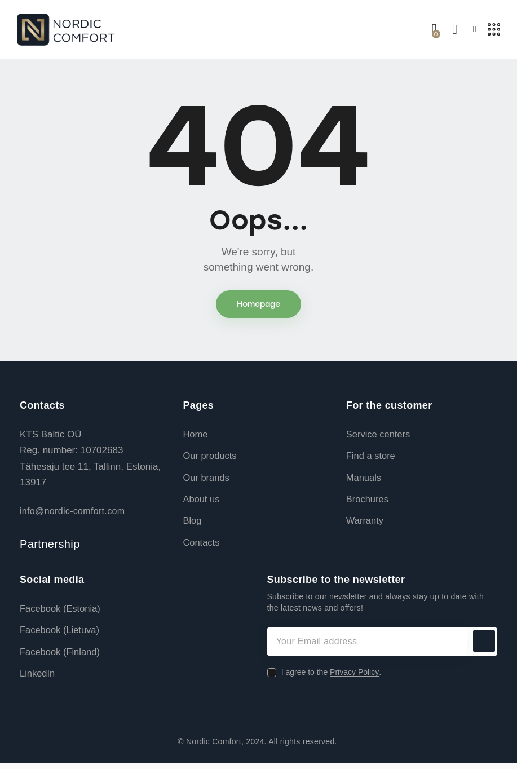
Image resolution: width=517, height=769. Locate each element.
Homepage (258, 306)
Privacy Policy (354, 677)
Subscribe (483, 646)
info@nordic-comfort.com (72, 513)
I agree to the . (331, 676)
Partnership (50, 546)
